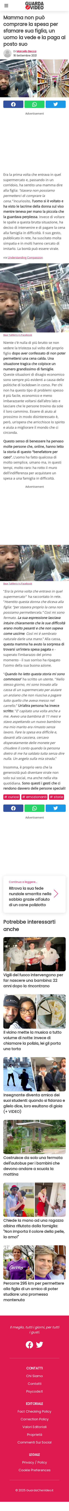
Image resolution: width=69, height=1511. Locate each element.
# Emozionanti (34, 797)
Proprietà (34, 1434)
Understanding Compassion (25, 257)
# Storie (56, 797)
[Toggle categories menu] (6, 5)
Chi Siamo (34, 1376)
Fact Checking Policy (34, 1411)
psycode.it (34, 1391)
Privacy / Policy (34, 1462)
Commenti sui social (34, 1442)
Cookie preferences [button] (35, 1470)
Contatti (34, 1383)
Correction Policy (35, 1419)
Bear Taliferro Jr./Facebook (17, 335)
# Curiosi (11, 797)
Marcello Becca (26, 51)
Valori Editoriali (34, 1427)
